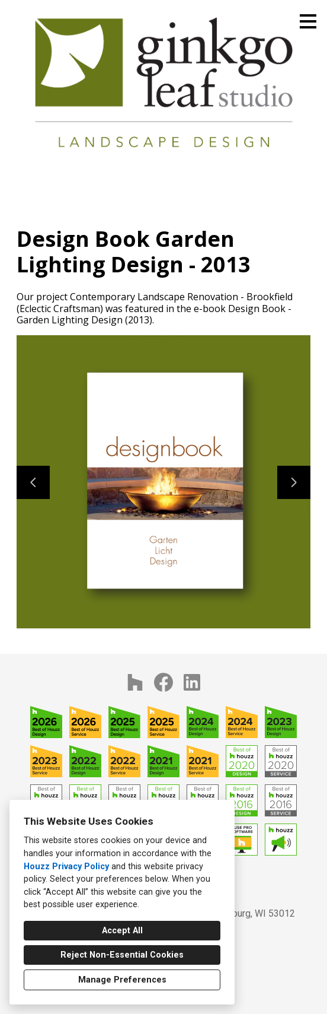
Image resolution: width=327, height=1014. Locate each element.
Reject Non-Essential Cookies (122, 955)
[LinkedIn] (191, 682)
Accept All (122, 931)
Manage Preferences (122, 980)
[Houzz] (135, 682)
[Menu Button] (308, 21)
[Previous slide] (33, 482)
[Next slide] (293, 482)
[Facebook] (163, 682)
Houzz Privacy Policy (66, 867)
